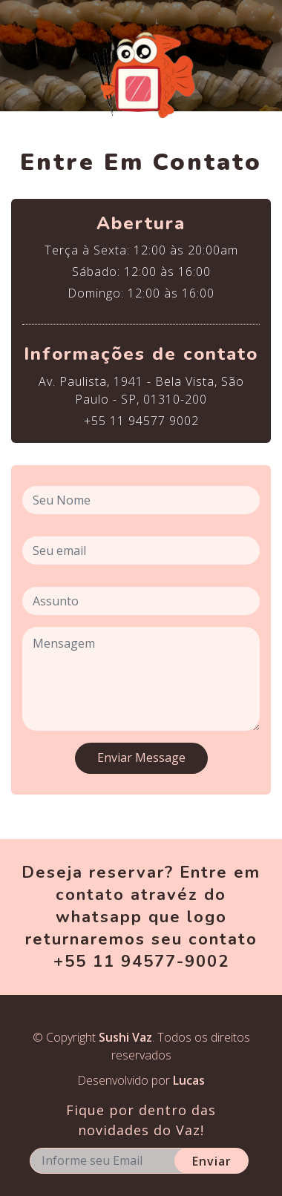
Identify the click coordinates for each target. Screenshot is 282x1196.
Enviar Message (141, 757)
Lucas (189, 1080)
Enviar (212, 1161)
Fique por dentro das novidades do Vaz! (141, 1120)
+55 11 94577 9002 (141, 421)
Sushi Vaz (125, 1037)
